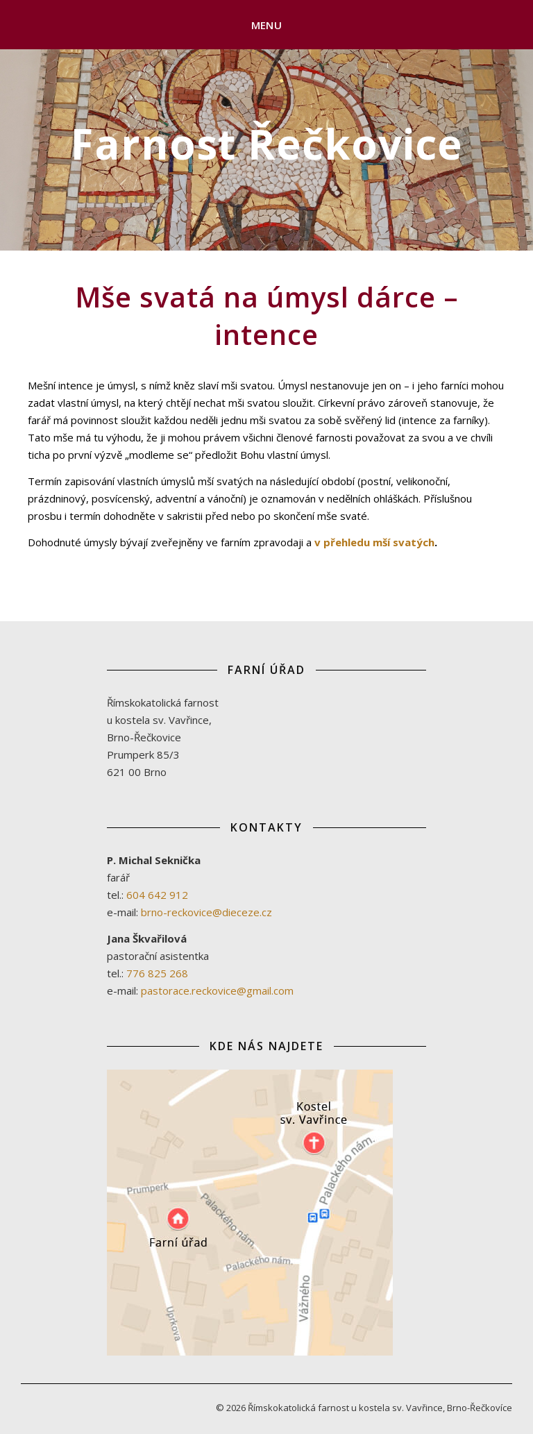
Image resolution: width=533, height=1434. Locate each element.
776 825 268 (157, 973)
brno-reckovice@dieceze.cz (206, 912)
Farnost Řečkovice (267, 144)
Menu (266, 25)
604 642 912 (157, 895)
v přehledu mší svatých (374, 542)
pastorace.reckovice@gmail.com (217, 990)
